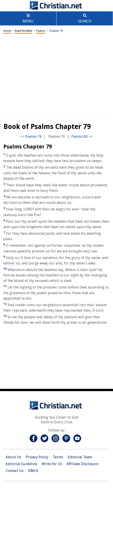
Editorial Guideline (21, 464)
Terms (58, 457)
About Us (13, 457)
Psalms (40, 30)
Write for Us (52, 464)
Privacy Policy (37, 457)
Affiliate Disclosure (82, 464)
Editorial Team (80, 457)
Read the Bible (23, 30)
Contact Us (14, 471)
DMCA (33, 471)
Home (7, 30)
